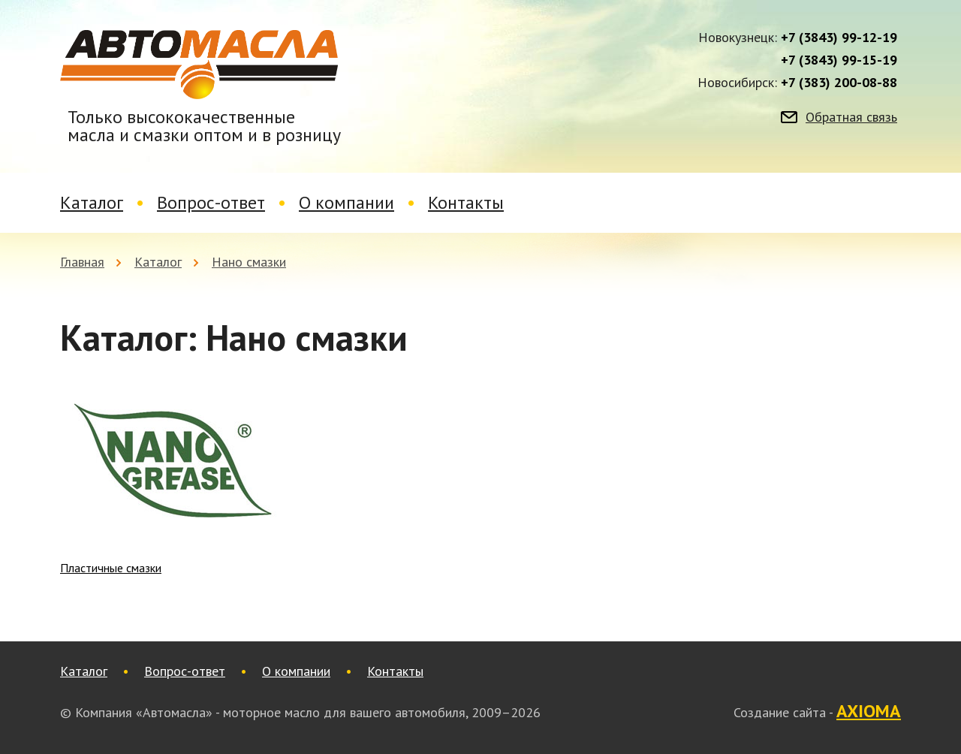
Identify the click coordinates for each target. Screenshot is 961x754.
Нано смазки (249, 261)
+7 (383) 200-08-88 (839, 82)
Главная (82, 261)
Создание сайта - (817, 711)
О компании (346, 202)
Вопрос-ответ (211, 202)
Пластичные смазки (110, 568)
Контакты (466, 202)
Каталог (91, 202)
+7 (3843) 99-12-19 (839, 37)
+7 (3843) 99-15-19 (839, 60)
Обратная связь (851, 117)
